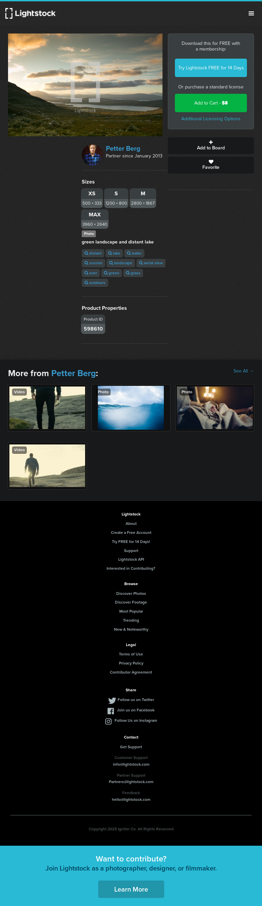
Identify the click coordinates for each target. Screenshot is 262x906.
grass (133, 273)
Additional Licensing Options (211, 118)
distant (93, 253)
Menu (251, 13)
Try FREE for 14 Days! (131, 542)
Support (131, 551)
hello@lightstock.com (131, 799)
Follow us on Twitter (136, 700)
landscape (120, 263)
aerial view (151, 263)
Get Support (131, 747)
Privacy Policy (131, 663)
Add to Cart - (211, 103)
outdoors (95, 283)
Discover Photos (131, 593)
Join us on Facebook (135, 710)
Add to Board (211, 145)
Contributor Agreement (131, 672)
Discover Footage (131, 602)
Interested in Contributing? (131, 568)
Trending (131, 620)
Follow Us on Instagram (136, 720)
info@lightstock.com (131, 764)
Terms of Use (131, 654)
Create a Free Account (131, 533)
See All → (244, 371)
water (134, 253)
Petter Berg (123, 148)
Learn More (131, 889)
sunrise (93, 263)
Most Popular (131, 611)
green (111, 273)
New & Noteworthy (131, 629)
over (90, 273)
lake (114, 253)
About (131, 523)
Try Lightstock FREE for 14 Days (211, 67)
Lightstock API (131, 559)
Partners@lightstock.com (131, 782)
